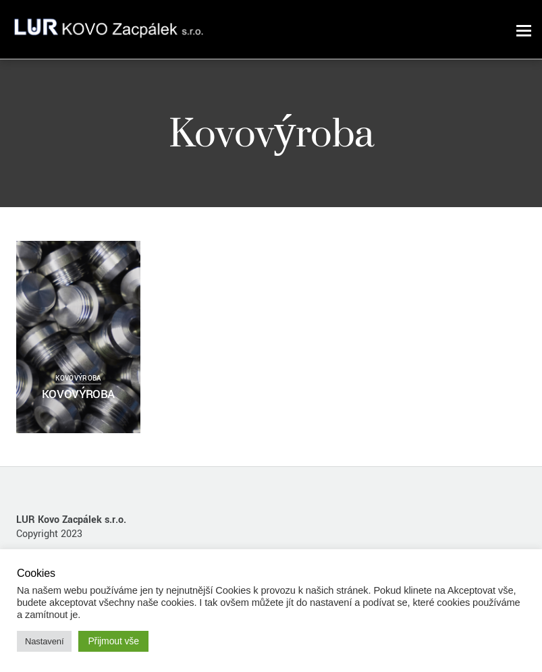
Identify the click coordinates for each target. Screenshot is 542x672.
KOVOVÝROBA (78, 394)
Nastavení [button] (44, 641)
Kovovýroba (78, 378)
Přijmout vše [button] (113, 641)
